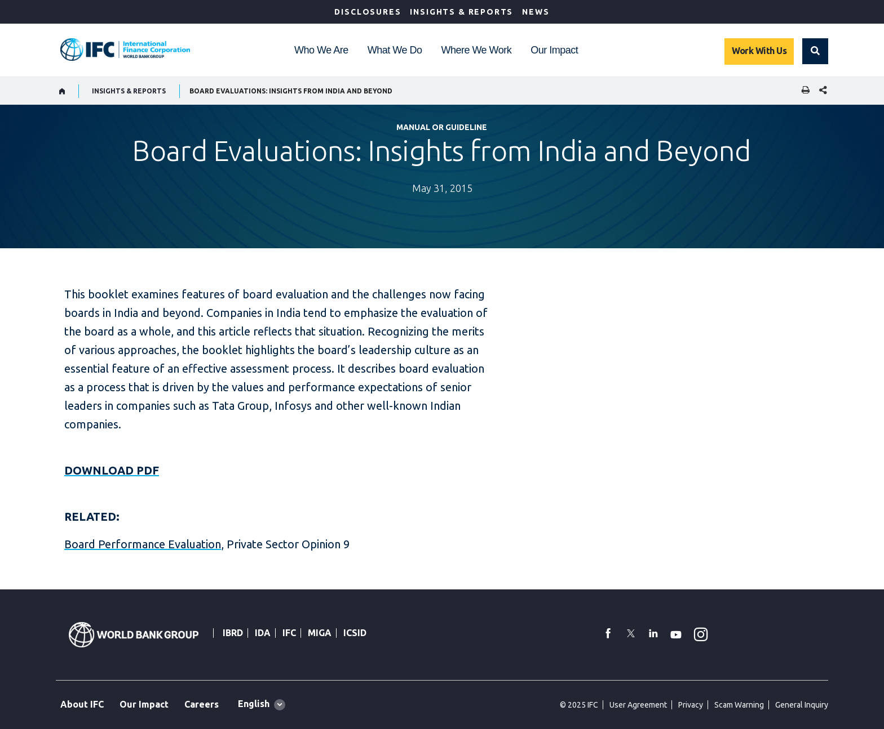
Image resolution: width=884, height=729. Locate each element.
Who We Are (321, 50)
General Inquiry (801, 704)
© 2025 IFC (579, 704)
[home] (62, 91)
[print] (803, 91)
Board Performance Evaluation (142, 544)
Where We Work (476, 50)
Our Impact (554, 50)
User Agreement (638, 704)
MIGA (320, 633)
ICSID (354, 633)
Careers (201, 704)
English (253, 704)
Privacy (690, 704)
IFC (289, 633)
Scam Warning (739, 704)
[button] (815, 51)
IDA (263, 633)
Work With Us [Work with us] (759, 51)
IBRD (233, 633)
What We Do (395, 50)
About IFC (82, 704)
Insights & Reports (461, 11)
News (535, 11)
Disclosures (367, 11)
